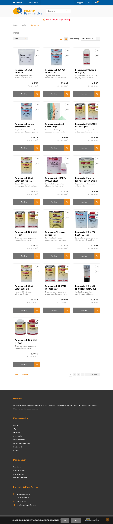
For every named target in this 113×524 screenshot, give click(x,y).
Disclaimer (17, 433)
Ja (65, 520)
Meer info (24, 94)
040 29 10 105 (21, 501)
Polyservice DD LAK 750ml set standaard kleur (24, 180)
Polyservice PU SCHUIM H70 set (26, 341)
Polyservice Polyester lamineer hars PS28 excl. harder (86, 180)
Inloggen (80, 3)
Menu (17, 2)
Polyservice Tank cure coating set (55, 233)
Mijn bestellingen (19, 471)
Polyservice (35, 25)
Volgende (94, 375)
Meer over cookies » (92, 520)
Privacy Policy (18, 436)
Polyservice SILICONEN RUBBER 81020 (55, 179)
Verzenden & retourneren (21, 443)
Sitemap (16, 451)
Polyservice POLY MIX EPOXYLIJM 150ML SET (85, 287)
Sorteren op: (75, 39)
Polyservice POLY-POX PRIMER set (55, 71)
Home (15, 25)
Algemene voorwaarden (21, 429)
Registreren (17, 467)
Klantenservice (18, 447)
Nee (76, 520)
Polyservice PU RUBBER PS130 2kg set (56, 287)
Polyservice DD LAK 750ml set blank (24, 287)
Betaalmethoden (19, 440)
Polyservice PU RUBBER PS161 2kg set (86, 125)
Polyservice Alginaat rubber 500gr (54, 125)
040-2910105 (32, 3)
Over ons (16, 425)
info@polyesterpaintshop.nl (26, 505)
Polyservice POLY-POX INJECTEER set (85, 233)
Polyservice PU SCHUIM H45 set (26, 233)
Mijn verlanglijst (18, 474)
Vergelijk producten (20, 478)
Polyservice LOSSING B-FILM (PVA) (86, 71)
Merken (24, 25)
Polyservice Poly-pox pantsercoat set (24, 125)
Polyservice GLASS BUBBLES (23, 71)
